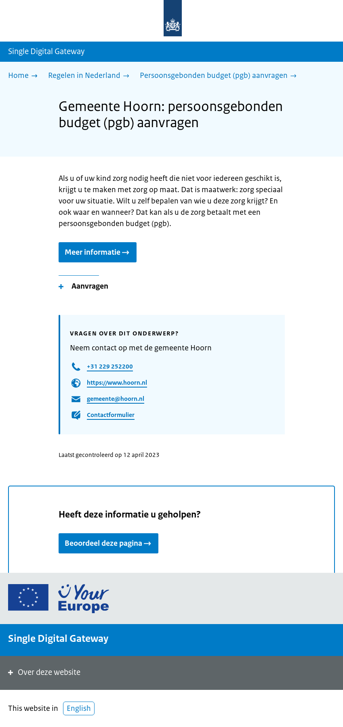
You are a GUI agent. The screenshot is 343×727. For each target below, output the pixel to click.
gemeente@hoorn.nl (115, 398)
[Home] (25, 76)
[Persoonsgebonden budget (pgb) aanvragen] (220, 76)
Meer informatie (97, 252)
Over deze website (43, 672)
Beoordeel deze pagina (108, 543)
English (79, 708)
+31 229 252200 (110, 366)
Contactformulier (111, 415)
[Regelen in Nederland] (90, 76)
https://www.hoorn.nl (117, 382)
